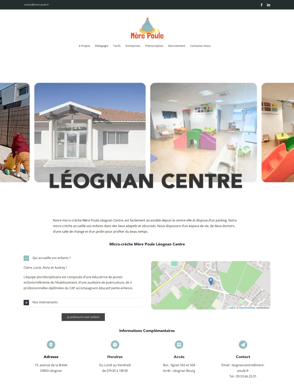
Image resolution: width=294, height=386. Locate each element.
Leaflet (233, 307)
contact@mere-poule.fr (36, 4)
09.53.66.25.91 (246, 378)
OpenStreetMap (249, 307)
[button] (81, 258)
